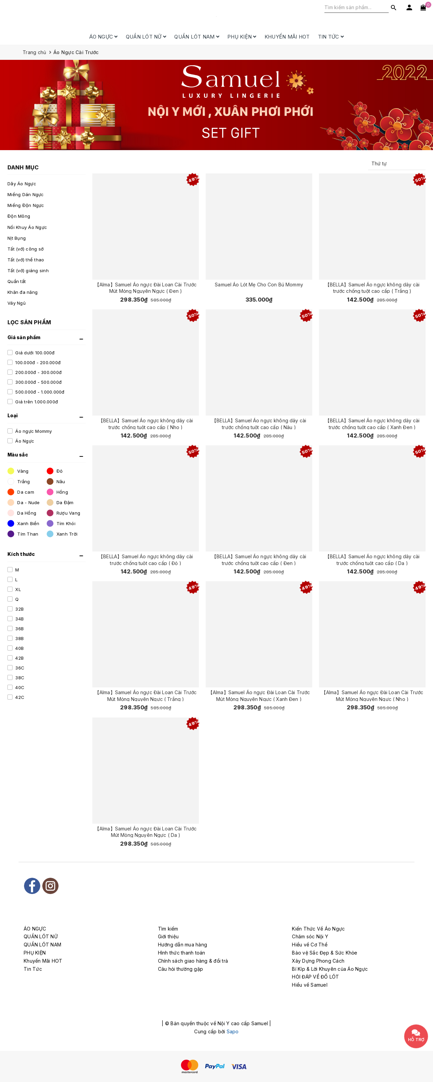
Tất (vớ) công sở (25, 249)
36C (19, 668)
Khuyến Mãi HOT (287, 36)
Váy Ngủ (16, 303)
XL (17, 589)
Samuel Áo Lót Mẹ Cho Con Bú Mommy (259, 284)
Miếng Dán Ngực (25, 194)
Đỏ (55, 471)
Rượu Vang (64, 513)
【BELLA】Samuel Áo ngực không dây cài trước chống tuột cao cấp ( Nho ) (145, 423)
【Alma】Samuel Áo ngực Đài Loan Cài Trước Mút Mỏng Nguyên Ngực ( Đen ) (146, 287)
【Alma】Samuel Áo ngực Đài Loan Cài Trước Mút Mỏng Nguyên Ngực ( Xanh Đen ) (259, 695)
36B (19, 628)
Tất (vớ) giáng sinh (28, 270)
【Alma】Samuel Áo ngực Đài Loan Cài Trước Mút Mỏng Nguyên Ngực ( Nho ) (372, 695)
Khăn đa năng (22, 292)
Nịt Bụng (16, 238)
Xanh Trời (62, 534)
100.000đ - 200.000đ (37, 362)
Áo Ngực (24, 441)
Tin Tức (331, 36)
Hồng (57, 492)
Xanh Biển (23, 523)
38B (19, 638)
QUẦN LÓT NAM (196, 36)
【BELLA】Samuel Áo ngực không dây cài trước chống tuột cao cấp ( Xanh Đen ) (372, 423)
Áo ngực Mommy (33, 431)
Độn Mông (18, 216)
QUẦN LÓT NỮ (146, 36)
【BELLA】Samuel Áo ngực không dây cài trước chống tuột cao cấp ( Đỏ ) (145, 559)
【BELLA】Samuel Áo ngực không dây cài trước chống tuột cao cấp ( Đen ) (259, 559)
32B (19, 609)
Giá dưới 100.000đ (34, 352)
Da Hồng (21, 513)
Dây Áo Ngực (21, 183)
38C (19, 677)
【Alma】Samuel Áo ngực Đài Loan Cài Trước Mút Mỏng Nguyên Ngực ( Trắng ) (146, 695)
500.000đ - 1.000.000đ (39, 392)
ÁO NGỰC (103, 36)
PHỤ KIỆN (241, 36)
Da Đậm (60, 502)
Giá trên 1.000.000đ (36, 401)
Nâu (56, 481)
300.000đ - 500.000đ (38, 382)
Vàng (17, 471)
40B (19, 648)
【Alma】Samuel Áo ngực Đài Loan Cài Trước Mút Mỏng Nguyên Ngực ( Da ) (146, 832)
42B (19, 658)
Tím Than (22, 534)
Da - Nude (23, 502)
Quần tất (16, 281)
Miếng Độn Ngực (25, 205)
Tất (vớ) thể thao (25, 259)
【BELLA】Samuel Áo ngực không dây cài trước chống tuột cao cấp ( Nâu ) (259, 423)
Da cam (20, 492)
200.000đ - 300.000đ (38, 372)
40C (19, 687)
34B (19, 618)
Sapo (233, 1031)
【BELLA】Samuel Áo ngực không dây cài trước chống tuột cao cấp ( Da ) (372, 559)
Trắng (18, 481)
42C (19, 697)
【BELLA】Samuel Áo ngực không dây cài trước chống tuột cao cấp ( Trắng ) (372, 287)
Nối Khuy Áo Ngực (27, 227)
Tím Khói (61, 523)
